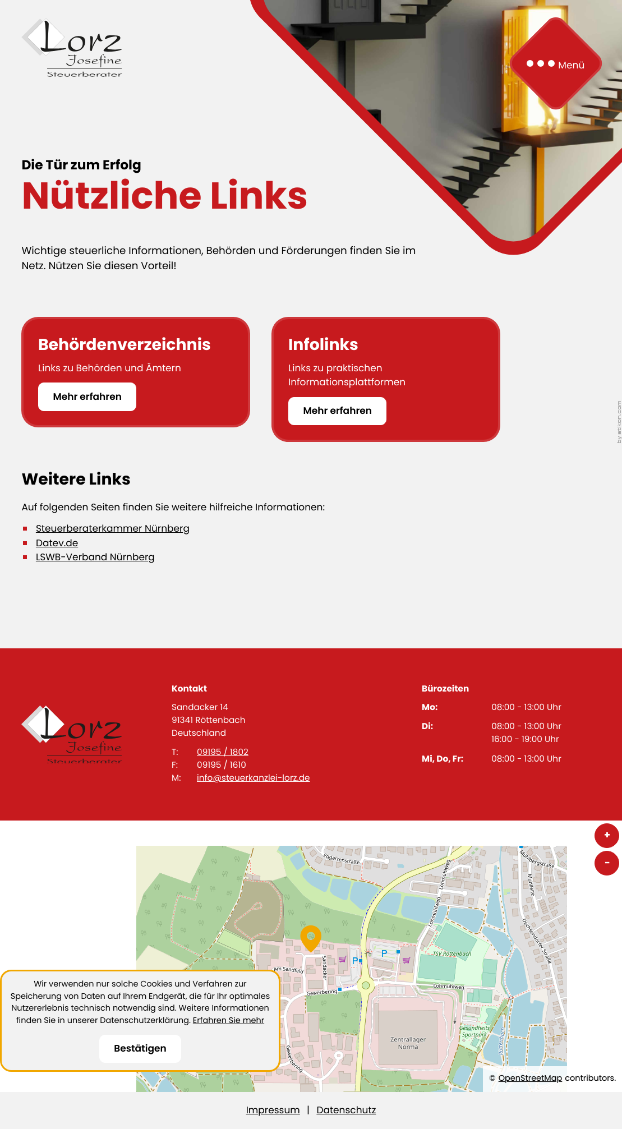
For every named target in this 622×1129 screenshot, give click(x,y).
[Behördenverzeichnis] (135, 372)
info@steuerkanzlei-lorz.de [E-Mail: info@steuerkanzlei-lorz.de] (253, 778)
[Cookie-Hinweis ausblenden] (140, 1049)
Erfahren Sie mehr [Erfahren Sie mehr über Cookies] (228, 1020)
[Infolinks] (385, 379)
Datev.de (57, 543)
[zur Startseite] (71, 48)
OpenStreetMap (531, 1078)
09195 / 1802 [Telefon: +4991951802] (222, 752)
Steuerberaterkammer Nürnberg (113, 528)
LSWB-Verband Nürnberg (95, 557)
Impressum (273, 1110)
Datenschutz (346, 1110)
